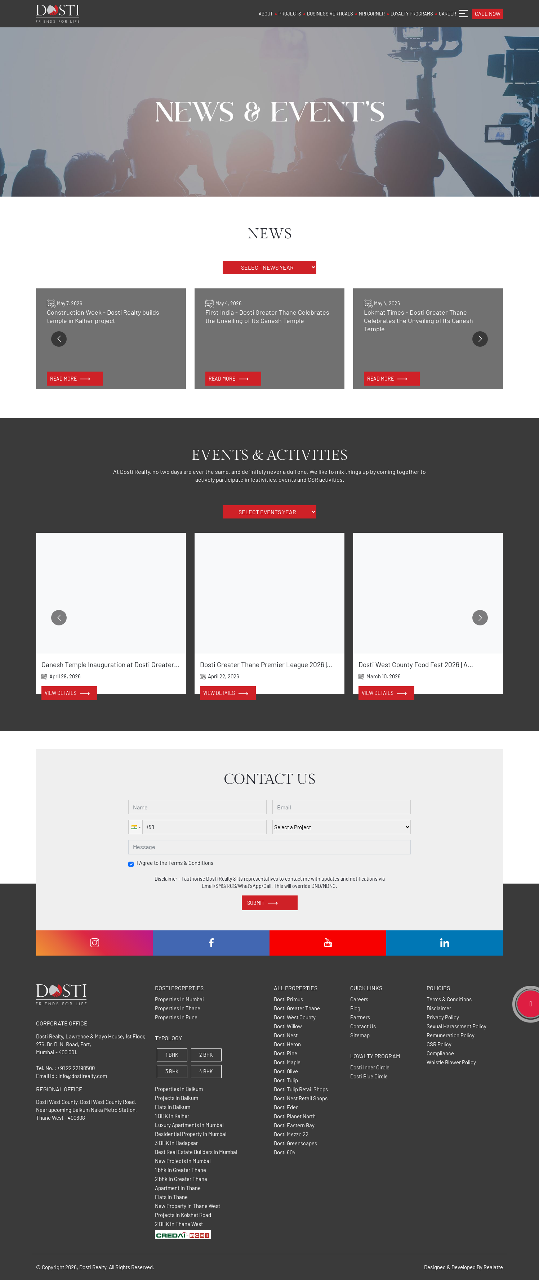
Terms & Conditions (449, 999)
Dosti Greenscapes (295, 1143)
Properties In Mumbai (179, 999)
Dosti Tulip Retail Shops (301, 1089)
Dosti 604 (284, 1152)
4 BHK (206, 1071)
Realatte (493, 1267)
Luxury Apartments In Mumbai (189, 1125)
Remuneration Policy (451, 1035)
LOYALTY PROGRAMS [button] (412, 14)
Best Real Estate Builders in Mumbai (196, 1152)
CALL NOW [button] (487, 13)
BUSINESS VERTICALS (330, 14)
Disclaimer (439, 1008)
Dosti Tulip (286, 1080)
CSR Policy (439, 1044)
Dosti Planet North (295, 1116)
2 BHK (206, 1055)
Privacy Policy (443, 1017)
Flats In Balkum (172, 1107)
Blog (355, 1008)
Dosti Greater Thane (297, 1008)
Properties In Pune (176, 1017)
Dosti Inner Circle (369, 1067)
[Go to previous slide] (59, 339)
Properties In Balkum (179, 1089)
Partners (360, 1017)
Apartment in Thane (178, 1188)
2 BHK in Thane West (179, 1224)
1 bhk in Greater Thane (180, 1170)
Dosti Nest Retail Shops (301, 1098)
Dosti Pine (285, 1053)
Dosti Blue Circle (369, 1076)
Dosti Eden (286, 1107)
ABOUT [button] (266, 14)
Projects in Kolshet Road (183, 1215)
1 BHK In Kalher (172, 1116)
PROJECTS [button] (290, 14)
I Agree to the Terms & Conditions (175, 863)
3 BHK (172, 1071)
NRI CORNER (372, 14)
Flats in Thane (171, 1197)
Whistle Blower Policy (451, 1062)
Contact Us (363, 1026)
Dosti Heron (287, 1044)
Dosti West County (295, 1017)
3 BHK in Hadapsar (176, 1143)
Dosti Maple (287, 1062)
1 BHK (172, 1055)
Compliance (440, 1053)
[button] (135, 827)
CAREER (447, 14)
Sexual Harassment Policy (456, 1026)
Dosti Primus (288, 999)
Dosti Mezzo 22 (291, 1134)
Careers (359, 999)
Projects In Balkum (176, 1098)
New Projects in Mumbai (183, 1161)
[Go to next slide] (480, 339)
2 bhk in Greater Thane (181, 1179)
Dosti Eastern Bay (294, 1125)
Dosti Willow (288, 1026)
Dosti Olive (286, 1071)
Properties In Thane (177, 1008)
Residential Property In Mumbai (191, 1134)
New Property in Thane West (187, 1206)
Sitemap (360, 1035)
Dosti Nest (286, 1035)
